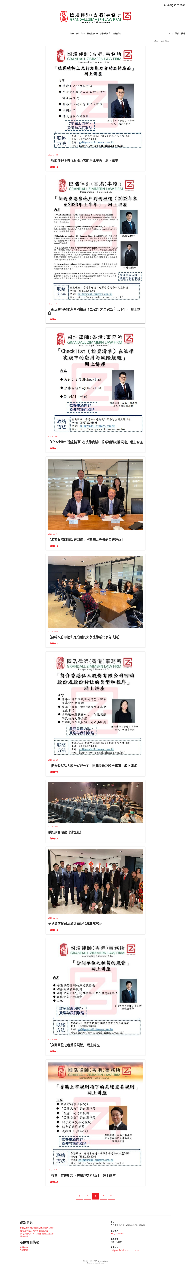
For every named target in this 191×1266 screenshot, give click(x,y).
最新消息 (117, 33)
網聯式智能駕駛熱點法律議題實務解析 (37, 1227)
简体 (183, 33)
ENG (170, 33)
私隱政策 (24, 1247)
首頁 (72, 33)
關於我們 (80, 33)
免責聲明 (24, 1250)
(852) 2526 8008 (117, 1233)
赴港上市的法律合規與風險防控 (34, 1230)
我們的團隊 (105, 33)
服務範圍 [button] (92, 33)
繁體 (177, 33)
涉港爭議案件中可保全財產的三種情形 (37, 1233)
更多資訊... (25, 1236)
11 (111, 1196)
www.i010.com (99, 1263)
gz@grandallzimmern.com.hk (124, 1250)
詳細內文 (54, 166)
